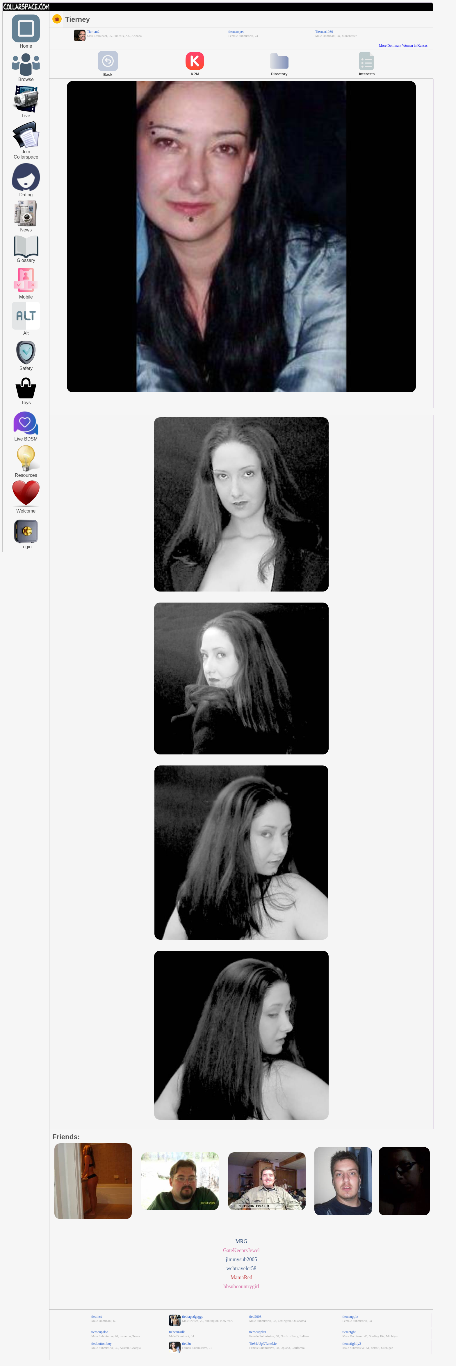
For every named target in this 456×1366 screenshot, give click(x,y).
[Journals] (26, 226)
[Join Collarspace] (26, 135)
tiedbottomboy (101, 1344)
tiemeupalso (99, 1332)
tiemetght (348, 1332)
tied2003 (255, 1317)
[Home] (26, 41)
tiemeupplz (350, 1317)
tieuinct (96, 1317)
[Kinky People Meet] (26, 190)
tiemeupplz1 (257, 1332)
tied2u (186, 1344)
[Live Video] (26, 112)
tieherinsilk (177, 1332)
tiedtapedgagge (192, 1317)
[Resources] (26, 471)
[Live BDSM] (26, 423)
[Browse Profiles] (26, 293)
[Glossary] (26, 247)
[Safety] (26, 365)
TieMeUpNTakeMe (263, 1344)
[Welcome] (26, 506)
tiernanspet (236, 32)
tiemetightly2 (351, 1344)
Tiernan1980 (324, 32)
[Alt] (26, 328)
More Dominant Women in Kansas (403, 46)
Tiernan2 (93, 32)
